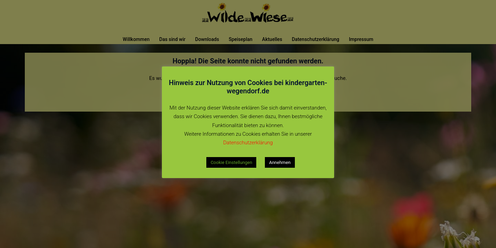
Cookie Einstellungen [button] (231, 162)
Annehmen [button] (279, 162)
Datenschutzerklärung (248, 143)
